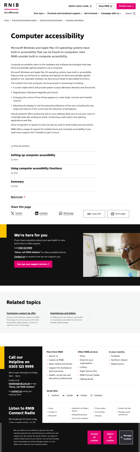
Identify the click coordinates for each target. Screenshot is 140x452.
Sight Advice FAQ (88, 371)
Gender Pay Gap (125, 408)
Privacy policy (100, 408)
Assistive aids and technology (51, 20)
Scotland (115, 356)
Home (6, 20)
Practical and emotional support (64, 13)
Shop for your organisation (86, 362)
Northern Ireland (119, 360)
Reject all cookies (110, 437)
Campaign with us (111, 13)
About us (53, 356)
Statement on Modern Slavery (80, 409)
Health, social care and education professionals (60, 377)
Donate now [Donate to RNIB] (126, 6)
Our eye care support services (33, 264)
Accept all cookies (94, 437)
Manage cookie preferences (124, 413)
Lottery (83, 367)
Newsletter (53, 416)
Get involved (91, 13)
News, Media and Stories (60, 364)
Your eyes (39, 13)
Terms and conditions (80, 418)
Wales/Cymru (117, 364)
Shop (82, 356)
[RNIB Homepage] (11, 10)
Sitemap (98, 416)
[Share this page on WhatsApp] (70, 213)
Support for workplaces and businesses (60, 369)
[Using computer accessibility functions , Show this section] (53, 171)
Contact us (19, 256)
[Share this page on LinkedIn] (46, 213)
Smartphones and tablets (63, 313)
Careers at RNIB (56, 360)
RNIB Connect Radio (90, 375)
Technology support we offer (21, 313)
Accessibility (100, 412)
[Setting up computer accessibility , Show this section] (53, 158)
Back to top (17, 197)
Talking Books (86, 379)
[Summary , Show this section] (53, 184)
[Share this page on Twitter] (22, 213)
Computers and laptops (75, 20)
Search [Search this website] (130, 13)
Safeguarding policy (79, 415)
